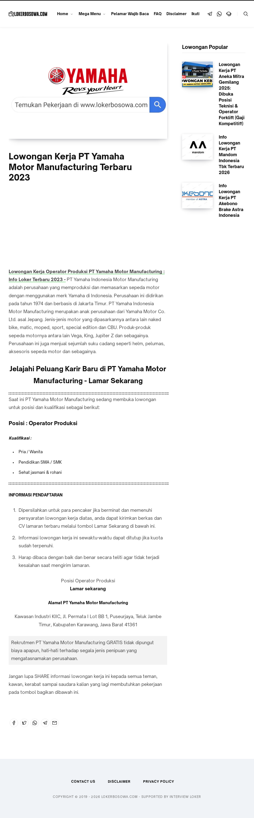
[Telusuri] (246, 14)
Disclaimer (176, 13)
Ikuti (195, 13)
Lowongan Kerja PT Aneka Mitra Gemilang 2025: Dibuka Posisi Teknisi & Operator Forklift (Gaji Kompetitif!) (232, 94)
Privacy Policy (158, 781)
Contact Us (83, 781)
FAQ (157, 13)
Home (62, 13)
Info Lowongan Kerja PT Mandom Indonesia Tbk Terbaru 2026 (231, 154)
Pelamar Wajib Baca (130, 13)
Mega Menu (90, 13)
